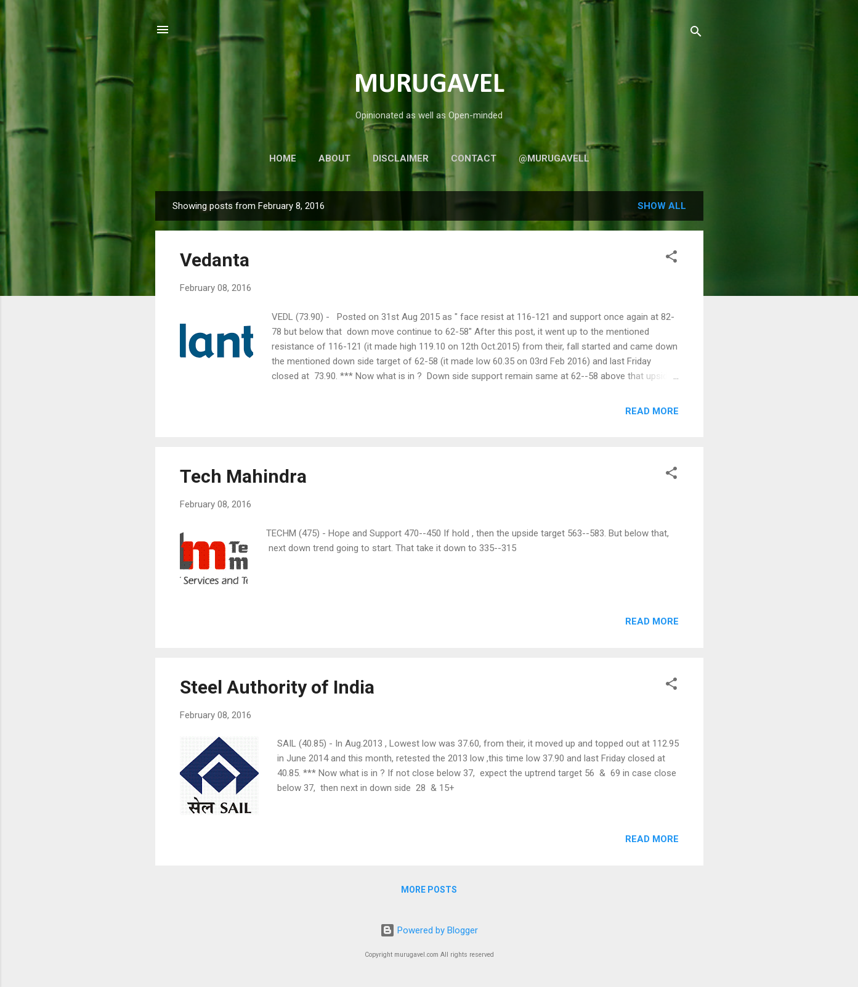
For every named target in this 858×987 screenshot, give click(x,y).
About (334, 158)
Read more (652, 411)
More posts (429, 890)
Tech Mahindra (243, 476)
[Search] (696, 33)
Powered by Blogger (429, 930)
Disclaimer (401, 158)
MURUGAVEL (429, 85)
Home (282, 158)
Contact (473, 158)
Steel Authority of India (277, 687)
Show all (661, 205)
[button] (671, 258)
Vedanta (214, 260)
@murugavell (554, 158)
